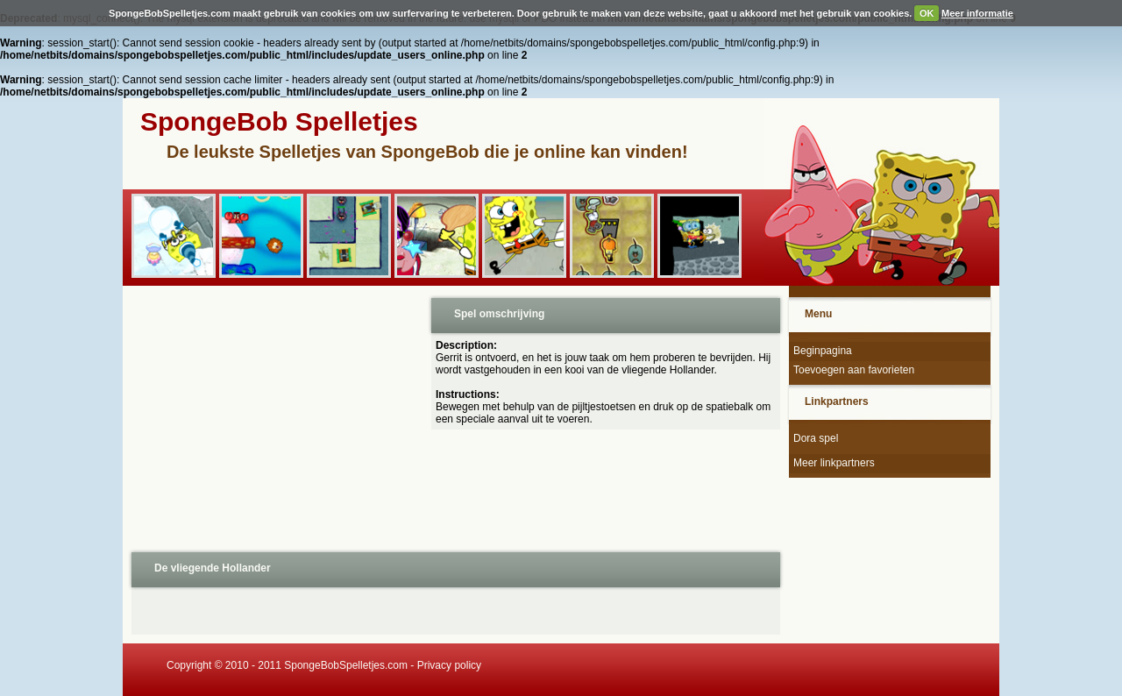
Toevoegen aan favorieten (853, 370)
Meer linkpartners (834, 463)
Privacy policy (449, 665)
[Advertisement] (275, 417)
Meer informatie (977, 13)
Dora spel (815, 438)
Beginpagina (822, 350)
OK (927, 13)
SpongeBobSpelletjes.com (346, 665)
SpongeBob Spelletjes (279, 121)
